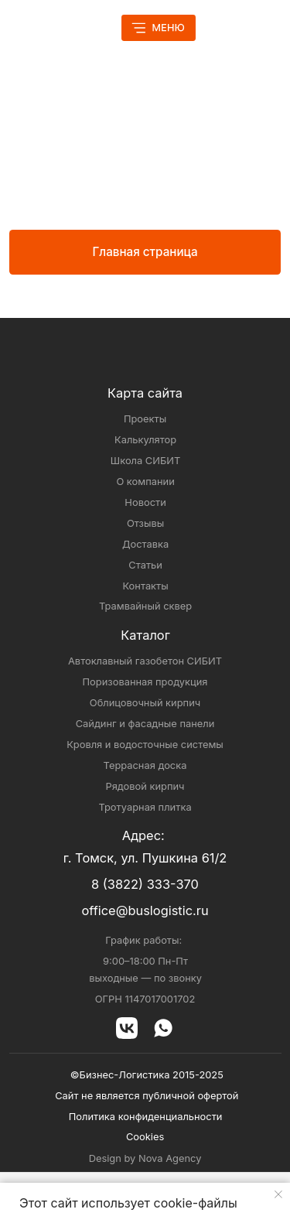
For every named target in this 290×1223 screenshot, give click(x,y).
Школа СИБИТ (145, 460)
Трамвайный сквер (145, 606)
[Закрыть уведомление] (278, 1194)
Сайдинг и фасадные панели (145, 723)
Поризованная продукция (145, 682)
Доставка (145, 544)
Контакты (145, 586)
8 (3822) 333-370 (145, 884)
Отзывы (145, 523)
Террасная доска (145, 765)
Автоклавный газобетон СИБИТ (145, 661)
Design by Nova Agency (145, 1158)
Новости (145, 502)
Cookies (145, 1137)
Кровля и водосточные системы (145, 744)
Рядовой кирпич (144, 786)
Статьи (145, 565)
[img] (127, 1028)
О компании (145, 481)
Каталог (145, 635)
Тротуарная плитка (144, 807)
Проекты (145, 419)
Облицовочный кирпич (145, 703)
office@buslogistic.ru (144, 910)
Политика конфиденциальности (146, 1116)
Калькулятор (145, 440)
